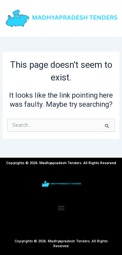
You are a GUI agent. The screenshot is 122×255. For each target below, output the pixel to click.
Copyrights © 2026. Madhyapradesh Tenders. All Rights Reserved (61, 243)
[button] (61, 207)
